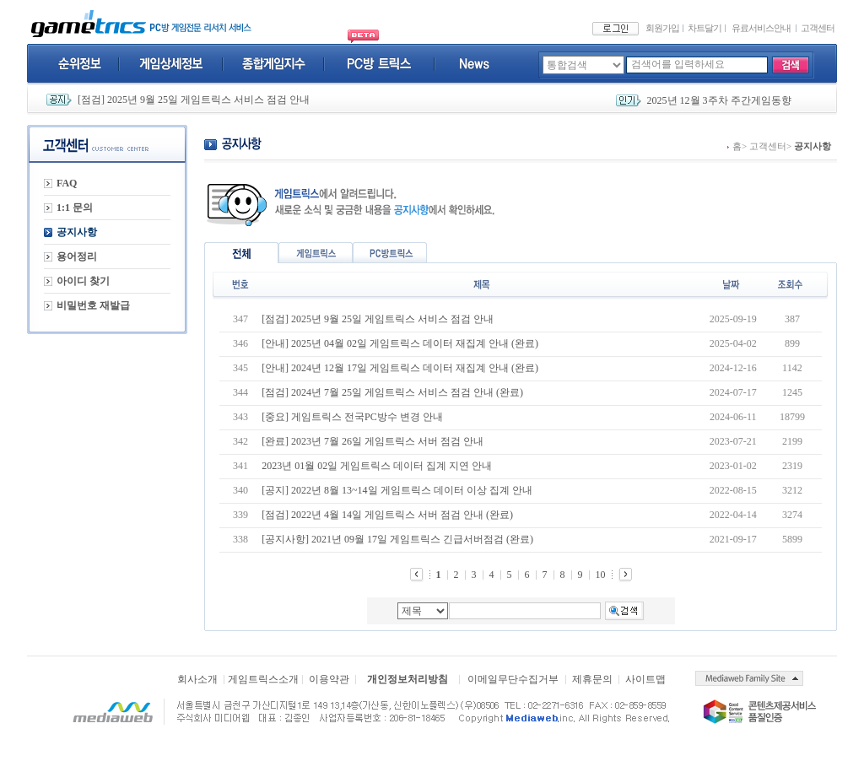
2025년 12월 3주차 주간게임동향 (719, 100)
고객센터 (817, 28)
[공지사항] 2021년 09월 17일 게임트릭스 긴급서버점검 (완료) (397, 539)
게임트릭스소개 (263, 679)
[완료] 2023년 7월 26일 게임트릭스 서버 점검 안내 (372, 441)
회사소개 (197, 679)
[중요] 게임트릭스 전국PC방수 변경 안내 (352, 417)
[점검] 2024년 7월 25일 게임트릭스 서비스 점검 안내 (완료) (392, 392)
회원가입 (662, 28)
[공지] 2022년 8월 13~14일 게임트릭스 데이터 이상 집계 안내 (397, 490)
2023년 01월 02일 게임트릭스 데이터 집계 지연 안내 (377, 466)
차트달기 (704, 28)
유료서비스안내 (761, 28)
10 (601, 574)
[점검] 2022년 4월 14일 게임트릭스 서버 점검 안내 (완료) (387, 515)
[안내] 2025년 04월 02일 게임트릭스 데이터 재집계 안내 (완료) (400, 343)
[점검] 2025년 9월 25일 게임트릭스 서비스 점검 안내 (194, 99)
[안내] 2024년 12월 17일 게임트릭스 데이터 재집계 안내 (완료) (400, 368)
